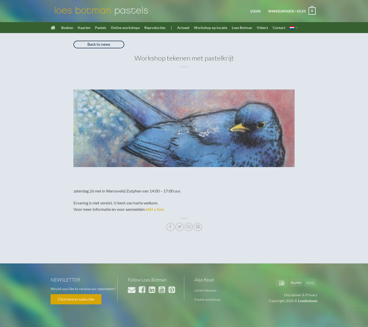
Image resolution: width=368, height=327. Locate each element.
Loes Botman (242, 27)
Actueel (183, 27)
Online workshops (125, 27)
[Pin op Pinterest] (198, 227)
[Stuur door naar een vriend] (189, 227)
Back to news (98, 44)
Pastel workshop (207, 299)
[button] (255, 11)
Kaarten (84, 27)
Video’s (262, 27)
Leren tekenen (205, 290)
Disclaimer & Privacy (300, 295)
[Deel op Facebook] (170, 227)
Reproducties (154, 27)
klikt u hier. (155, 209)
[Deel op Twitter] (179, 227)
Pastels (100, 27)
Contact (279, 27)
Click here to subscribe (76, 299)
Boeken (67, 27)
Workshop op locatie (210, 27)
